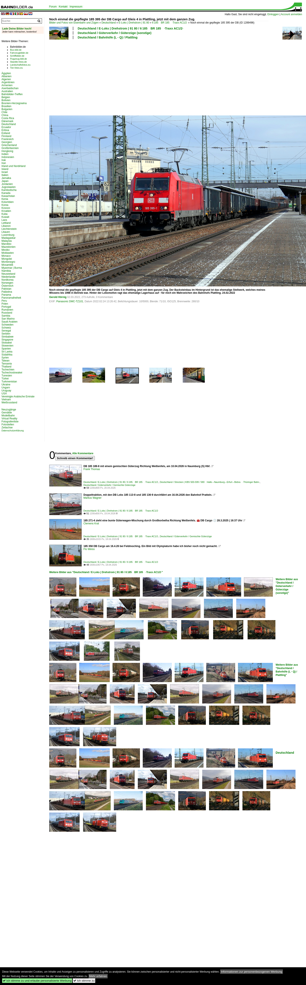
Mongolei (6, 258)
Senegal (6, 330)
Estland (5, 133)
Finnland (6, 136)
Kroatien (6, 210)
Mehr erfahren (98, 976)
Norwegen (7, 282)
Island (4, 169)
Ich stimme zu (84, 980)
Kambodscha (8, 190)
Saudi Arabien (9, 321)
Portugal (6, 306)
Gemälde (6, 412)
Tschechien (7, 369)
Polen (4, 303)
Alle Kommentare (82, 453)
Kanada (5, 193)
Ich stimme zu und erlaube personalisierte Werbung (37, 980)
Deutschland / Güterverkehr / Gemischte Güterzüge (109, 485)
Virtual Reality (9, 418)
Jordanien (7, 184)
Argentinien (8, 82)
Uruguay (6, 390)
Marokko (6, 243)
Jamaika (6, 178)
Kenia (4, 199)
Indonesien (7, 157)
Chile (4, 112)
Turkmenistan (9, 381)
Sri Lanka (6, 351)
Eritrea (5, 130)
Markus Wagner (92, 497)
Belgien (5, 97)
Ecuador (6, 127)
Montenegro (8, 261)
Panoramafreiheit (11, 297)
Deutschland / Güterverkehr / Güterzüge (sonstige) (115, 33)
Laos (4, 219)
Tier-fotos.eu (16, 67)
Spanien (6, 348)
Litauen (5, 231)
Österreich (7, 285)
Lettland (6, 222)
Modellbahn (8, 415)
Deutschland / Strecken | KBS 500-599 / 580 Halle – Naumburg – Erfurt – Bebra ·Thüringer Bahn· (210, 482)
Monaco (6, 255)
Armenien (6, 85)
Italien (4, 175)
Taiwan (5, 360)
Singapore (7, 339)
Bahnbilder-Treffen (12, 94)
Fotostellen (7, 424)
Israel (4, 172)
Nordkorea (7, 279)
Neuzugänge (8, 409)
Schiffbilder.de (17, 56)
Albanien (6, 76)
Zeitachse (7, 427)
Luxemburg (7, 234)
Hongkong (7, 151)
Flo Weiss (89, 549)
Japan (5, 181)
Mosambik (7, 264)
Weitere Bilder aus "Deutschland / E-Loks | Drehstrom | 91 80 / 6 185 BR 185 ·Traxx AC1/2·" (106, 572)
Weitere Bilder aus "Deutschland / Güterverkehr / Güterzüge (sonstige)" (287, 586)
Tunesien (6, 375)
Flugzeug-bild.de (18, 59)
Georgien (6, 142)
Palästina (6, 291)
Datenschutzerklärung (12, 430)
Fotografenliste (9, 421)
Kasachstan (8, 196)
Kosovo (5, 207)
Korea (4, 204)
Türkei (5, 378)
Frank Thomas (91, 469)
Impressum (76, 6)
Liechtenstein (9, 228)
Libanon (6, 225)
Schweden (7, 324)
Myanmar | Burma (11, 267)
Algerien (6, 79)
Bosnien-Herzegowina (14, 103)
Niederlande (8, 276)
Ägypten (6, 73)
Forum (53, 6)
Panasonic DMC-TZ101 (69, 301)
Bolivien (5, 100)
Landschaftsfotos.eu (20, 64)
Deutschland (108, 22)
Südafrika (6, 354)
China (4, 115)
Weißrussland (9, 402)
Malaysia (6, 240)
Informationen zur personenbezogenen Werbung (251, 971)
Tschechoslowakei (11, 372)
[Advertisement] (134, 77)
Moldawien (7, 252)
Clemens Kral (91, 523)
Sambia (5, 315)
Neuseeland (8, 273)
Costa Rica (7, 118)
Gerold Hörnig (58, 297)
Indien (5, 154)
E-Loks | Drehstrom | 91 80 (134, 22)
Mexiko (5, 249)
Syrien (5, 357)
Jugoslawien (8, 187)
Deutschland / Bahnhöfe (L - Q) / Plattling (108, 37)
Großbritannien (10, 148)
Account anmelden (291, 14)
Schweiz (6, 327)
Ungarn (5, 387)
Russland (6, 312)
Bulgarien (6, 109)
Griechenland (9, 145)
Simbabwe (7, 336)
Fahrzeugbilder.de (19, 53)
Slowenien (7, 345)
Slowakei (6, 342)
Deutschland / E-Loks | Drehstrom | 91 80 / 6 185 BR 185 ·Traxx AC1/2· (130, 28)
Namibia (6, 270)
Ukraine (5, 384)
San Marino (8, 318)
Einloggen (273, 14)
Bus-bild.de (15, 50)
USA (4, 393)
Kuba (4, 213)
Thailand (6, 366)
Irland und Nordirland (13, 166)
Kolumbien (7, 202)
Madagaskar (8, 237)
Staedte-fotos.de (18, 61)
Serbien (5, 333)
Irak (3, 160)
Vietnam (6, 399)
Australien (7, 91)
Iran (3, 163)
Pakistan (6, 288)
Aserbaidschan (9, 88)
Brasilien (6, 106)
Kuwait (5, 216)
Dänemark (7, 121)
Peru (4, 300)
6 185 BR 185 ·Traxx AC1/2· (169, 22)
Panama (6, 294)
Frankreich (7, 139)
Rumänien (7, 309)
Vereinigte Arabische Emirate (17, 396)
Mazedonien (8, 246)
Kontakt (63, 6)
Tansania (6, 363)
